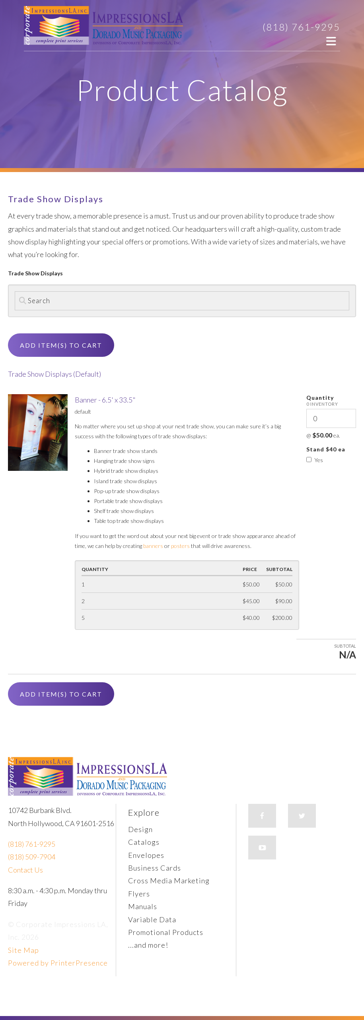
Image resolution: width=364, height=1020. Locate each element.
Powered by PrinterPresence (58, 962)
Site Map (23, 950)
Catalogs (144, 842)
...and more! (148, 945)
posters (180, 545)
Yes (314, 460)
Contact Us (25, 869)
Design (140, 829)
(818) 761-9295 (301, 27)
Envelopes (146, 855)
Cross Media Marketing (169, 880)
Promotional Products (165, 932)
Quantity (320, 397)
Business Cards (154, 867)
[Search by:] (182, 300)
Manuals (142, 906)
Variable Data (152, 919)
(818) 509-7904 (31, 856)
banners (153, 545)
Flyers (139, 893)
